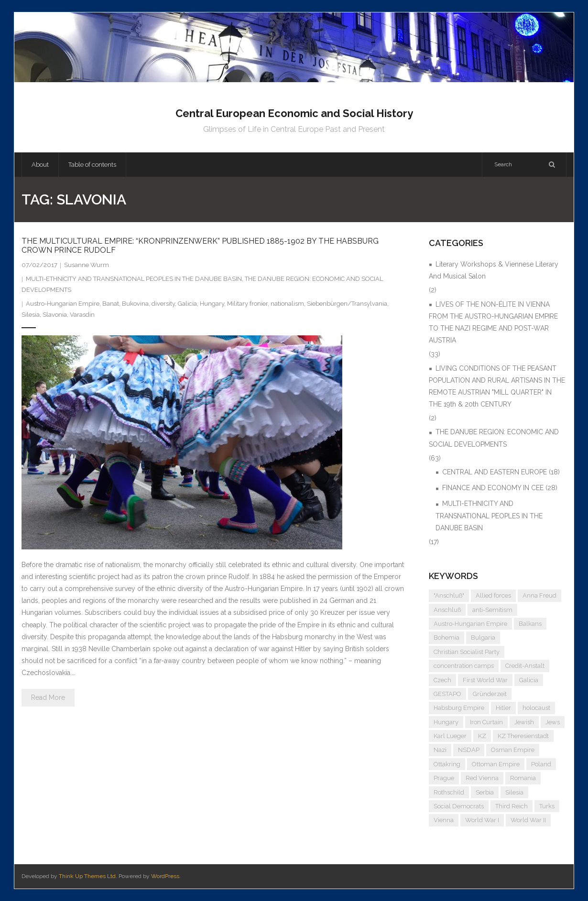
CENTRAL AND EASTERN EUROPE (494, 472)
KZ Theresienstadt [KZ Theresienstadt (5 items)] (523, 736)
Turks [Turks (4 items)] (547, 806)
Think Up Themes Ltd (87, 876)
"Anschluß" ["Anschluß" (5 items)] (449, 595)
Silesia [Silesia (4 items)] (514, 792)
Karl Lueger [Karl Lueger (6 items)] (450, 736)
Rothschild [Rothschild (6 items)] (449, 792)
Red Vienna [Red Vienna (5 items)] (482, 778)
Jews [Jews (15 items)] (552, 722)
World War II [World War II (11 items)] (528, 820)
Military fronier (247, 303)
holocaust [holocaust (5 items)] (536, 707)
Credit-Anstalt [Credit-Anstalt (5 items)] (524, 665)
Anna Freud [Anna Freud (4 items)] (539, 595)
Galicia (187, 303)
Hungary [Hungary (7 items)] (446, 722)
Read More (48, 697)
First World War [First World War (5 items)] (485, 680)
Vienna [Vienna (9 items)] (444, 820)
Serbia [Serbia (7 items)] (485, 792)
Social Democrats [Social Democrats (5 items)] (459, 806)
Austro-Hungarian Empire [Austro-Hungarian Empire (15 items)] (470, 623)
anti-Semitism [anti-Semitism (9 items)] (492, 609)
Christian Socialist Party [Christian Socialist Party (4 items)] (467, 651)
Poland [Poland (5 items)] (541, 764)
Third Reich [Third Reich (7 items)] (511, 806)
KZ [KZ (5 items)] (482, 736)
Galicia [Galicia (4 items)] (528, 680)
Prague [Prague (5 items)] (444, 778)
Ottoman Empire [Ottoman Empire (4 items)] (496, 764)
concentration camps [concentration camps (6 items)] (464, 665)
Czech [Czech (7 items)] (442, 680)
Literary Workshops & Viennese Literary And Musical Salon (493, 270)
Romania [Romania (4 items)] (523, 778)
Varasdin (82, 314)
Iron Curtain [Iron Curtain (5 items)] (486, 722)
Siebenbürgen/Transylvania (347, 303)
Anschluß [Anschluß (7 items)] (447, 609)
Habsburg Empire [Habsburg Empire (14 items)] (459, 707)
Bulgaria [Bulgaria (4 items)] (483, 637)
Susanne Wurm (86, 264)
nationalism (287, 303)
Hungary (212, 303)
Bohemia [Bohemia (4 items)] (446, 637)
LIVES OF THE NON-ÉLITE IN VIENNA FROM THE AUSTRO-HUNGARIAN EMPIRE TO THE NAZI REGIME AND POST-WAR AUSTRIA (493, 322)
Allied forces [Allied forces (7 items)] (493, 595)
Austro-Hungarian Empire (62, 303)
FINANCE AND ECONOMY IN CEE (493, 488)
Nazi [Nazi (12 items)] (440, 749)
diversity (163, 303)
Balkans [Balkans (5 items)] (530, 623)
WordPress (165, 876)
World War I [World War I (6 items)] (482, 820)
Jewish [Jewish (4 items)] (524, 722)
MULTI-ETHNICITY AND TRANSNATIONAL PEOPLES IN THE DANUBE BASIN (134, 278)
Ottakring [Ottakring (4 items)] (447, 764)
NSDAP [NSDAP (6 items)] (468, 749)
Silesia (31, 314)
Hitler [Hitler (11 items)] (503, 707)
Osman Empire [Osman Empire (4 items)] (512, 749)
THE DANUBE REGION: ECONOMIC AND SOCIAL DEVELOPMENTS (494, 438)
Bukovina (135, 303)
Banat (110, 303)
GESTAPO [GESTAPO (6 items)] (447, 693)
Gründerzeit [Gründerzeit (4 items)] (490, 693)
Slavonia (55, 314)
